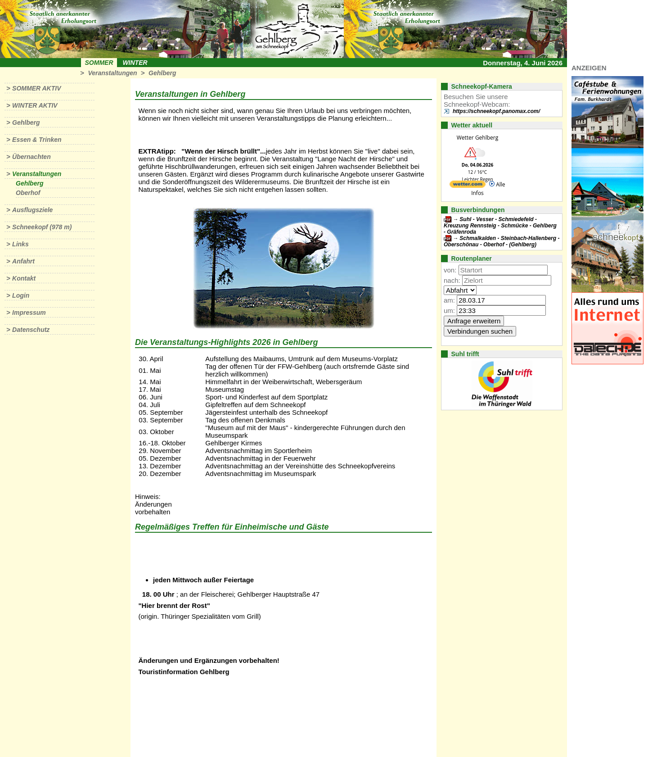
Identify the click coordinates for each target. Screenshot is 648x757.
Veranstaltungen (112, 73)
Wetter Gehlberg (477, 137)
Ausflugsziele (32, 209)
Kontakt (24, 278)
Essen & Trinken (36, 139)
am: (449, 300)
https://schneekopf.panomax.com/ (496, 111)
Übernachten (31, 156)
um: (449, 310)
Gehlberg (162, 73)
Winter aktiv (35, 105)
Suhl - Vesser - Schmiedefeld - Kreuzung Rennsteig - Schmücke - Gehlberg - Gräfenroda (500, 225)
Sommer (99, 62)
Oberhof (28, 192)
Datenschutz (31, 329)
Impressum (29, 312)
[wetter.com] (468, 186)
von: (450, 270)
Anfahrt (23, 261)
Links (20, 244)
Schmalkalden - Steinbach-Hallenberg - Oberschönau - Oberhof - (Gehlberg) (501, 241)
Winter (134, 62)
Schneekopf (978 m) (42, 227)
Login (20, 295)
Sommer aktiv (36, 88)
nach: (452, 280)
